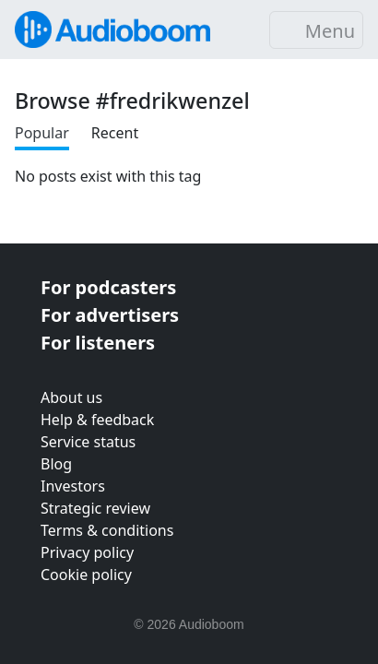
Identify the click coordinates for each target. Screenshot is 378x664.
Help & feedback (97, 419)
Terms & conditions (107, 530)
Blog (56, 464)
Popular (42, 133)
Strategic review (95, 508)
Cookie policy (86, 574)
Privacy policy (87, 552)
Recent (114, 133)
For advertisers (110, 314)
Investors (73, 486)
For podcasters (108, 287)
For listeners (98, 342)
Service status (88, 442)
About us (71, 397)
